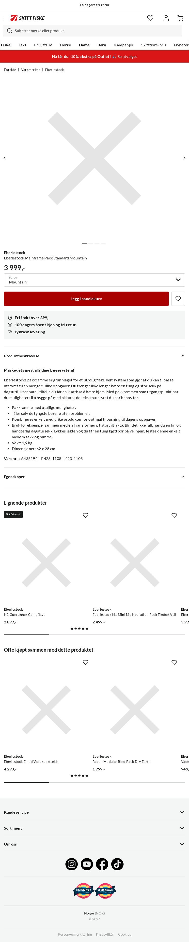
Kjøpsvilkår (105, 934)
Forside (10, 70)
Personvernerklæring (75, 934)
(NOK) (94, 913)
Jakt (22, 45)
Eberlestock (54, 70)
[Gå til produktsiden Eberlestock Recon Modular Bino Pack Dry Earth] (135, 710)
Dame (84, 45)
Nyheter (181, 45)
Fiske (6, 45)
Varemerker (30, 70)
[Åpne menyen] (5, 18)
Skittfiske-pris (153, 45)
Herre (65, 45)
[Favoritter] (150, 18)
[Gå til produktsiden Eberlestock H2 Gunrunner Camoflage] (46, 563)
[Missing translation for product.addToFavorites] (178, 299)
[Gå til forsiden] (27, 18)
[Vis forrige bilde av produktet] (4, 158)
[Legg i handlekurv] (86, 299)
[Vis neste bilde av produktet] (184, 158)
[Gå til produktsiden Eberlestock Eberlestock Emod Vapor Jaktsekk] (46, 710)
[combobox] (92, 31)
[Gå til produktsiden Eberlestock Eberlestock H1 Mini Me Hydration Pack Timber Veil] (135, 563)
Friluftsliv (43, 45)
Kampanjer (124, 45)
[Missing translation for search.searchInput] (7, 30)
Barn (101, 45)
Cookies (124, 934)
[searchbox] (97, 30)
